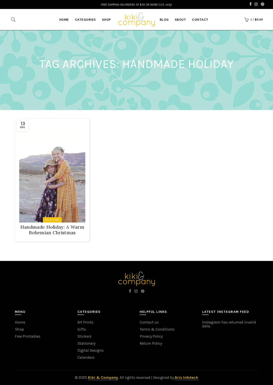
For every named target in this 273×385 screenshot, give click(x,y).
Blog (164, 20)
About (180, 20)
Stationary (86, 343)
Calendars (86, 357)
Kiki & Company (103, 377)
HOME (64, 20)
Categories (85, 20)
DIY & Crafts (52, 219)
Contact (200, 20)
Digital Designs (90, 350)
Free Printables (27, 336)
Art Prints (85, 322)
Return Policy (151, 343)
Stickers (84, 336)
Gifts (81, 329)
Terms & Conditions (157, 329)
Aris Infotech (186, 377)
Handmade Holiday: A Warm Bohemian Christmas (52, 230)
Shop (106, 20)
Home (20, 322)
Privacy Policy (151, 336)
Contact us (149, 322)
